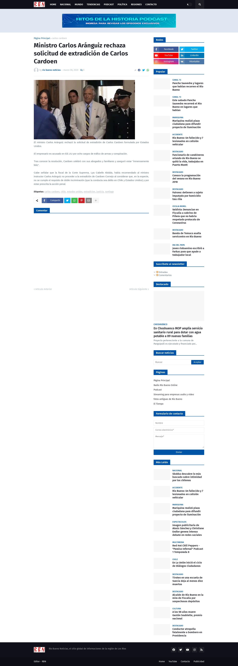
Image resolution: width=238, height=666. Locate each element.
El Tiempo (158, 404)
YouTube (173, 661)
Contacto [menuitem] (151, 4)
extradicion (89, 192)
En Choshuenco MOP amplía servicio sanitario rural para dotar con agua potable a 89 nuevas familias (178, 332)
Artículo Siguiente (138, 289)
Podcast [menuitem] (109, 4)
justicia (100, 192)
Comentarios (164, 275)
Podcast (158, 389)
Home (162, 661)
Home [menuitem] (53, 4)
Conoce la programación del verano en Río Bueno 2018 (186, 179)
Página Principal (42, 38)
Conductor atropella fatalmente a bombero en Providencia (187, 632)
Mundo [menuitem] (79, 4)
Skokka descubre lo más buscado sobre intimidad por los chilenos (187, 477)
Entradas (162, 272)
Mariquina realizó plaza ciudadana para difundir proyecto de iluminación (186, 124)
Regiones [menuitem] (136, 4)
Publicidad (199, 661)
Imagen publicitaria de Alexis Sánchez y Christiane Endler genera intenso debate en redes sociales (188, 530)
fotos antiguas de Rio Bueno (168, 399)
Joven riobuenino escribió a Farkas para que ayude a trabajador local (188, 251)
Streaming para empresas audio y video (174, 394)
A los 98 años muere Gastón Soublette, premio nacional (187, 615)
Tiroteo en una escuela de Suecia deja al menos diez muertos (187, 581)
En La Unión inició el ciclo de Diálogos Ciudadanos (187, 564)
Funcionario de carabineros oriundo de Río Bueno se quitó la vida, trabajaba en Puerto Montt (188, 159)
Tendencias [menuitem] (93, 4)
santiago (109, 192)
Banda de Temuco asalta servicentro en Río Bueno (186, 235)
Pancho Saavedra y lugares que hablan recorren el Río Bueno (187, 86)
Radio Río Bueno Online (165, 385)
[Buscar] (179, 362)
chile (63, 192)
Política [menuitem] (122, 4)
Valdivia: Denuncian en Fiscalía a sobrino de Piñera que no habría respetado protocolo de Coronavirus (186, 216)
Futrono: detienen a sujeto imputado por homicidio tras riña (187, 196)
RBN (44, 661)
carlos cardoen (59, 38)
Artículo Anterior (43, 289)
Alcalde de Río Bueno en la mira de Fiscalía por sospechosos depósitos (187, 598)
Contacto (185, 661)
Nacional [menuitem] (65, 4)
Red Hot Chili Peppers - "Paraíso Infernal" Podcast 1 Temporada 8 (187, 549)
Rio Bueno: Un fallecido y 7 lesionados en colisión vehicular (187, 141)
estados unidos (74, 192)
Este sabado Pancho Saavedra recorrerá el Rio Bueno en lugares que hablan (187, 105)
